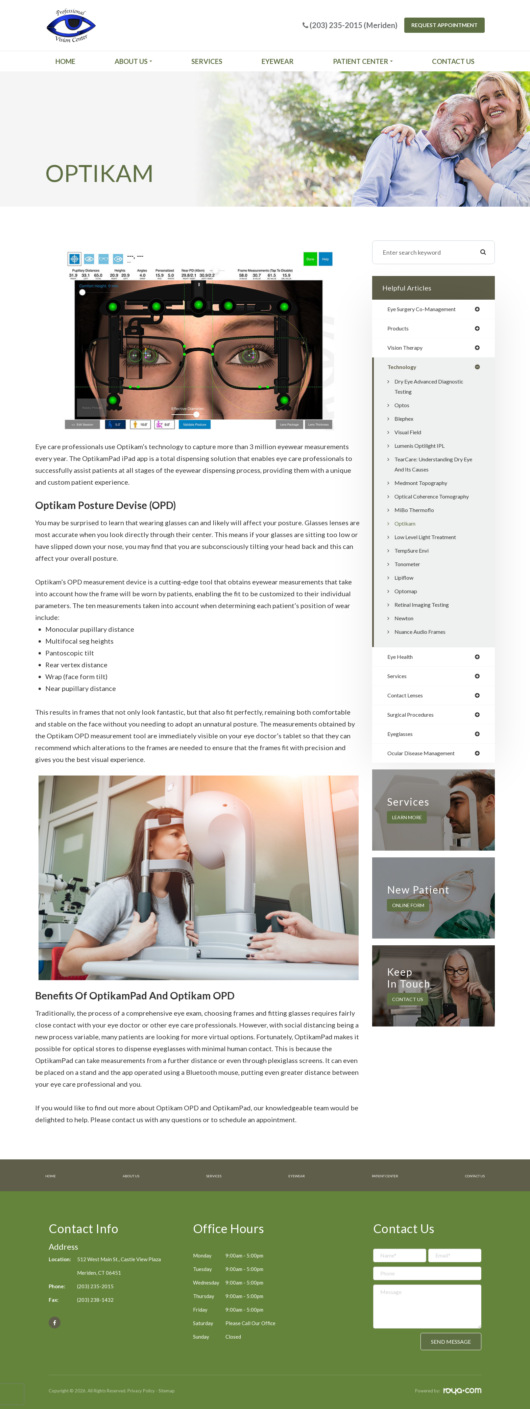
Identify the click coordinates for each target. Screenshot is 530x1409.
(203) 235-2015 (95, 1286)
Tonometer (409, 567)
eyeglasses (402, 740)
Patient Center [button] (363, 61)
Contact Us (453, 61)
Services (206, 61)
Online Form (408, 912)
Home (65, 61)
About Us (129, 1175)
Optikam (405, 526)
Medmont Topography (424, 485)
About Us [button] (133, 61)
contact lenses (408, 700)
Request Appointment (444, 25)
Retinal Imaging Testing (425, 607)
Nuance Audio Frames (423, 634)
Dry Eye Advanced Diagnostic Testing (433, 389)
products (399, 329)
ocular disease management (425, 760)
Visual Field (409, 435)
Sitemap (167, 1390)
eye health (402, 660)
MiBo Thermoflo (416, 512)
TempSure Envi (414, 553)
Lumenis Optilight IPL (423, 448)
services (398, 680)
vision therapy (407, 349)
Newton (405, 621)
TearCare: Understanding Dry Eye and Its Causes (433, 467)
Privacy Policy (141, 1390)
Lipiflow (405, 580)
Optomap (406, 594)
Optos (402, 408)
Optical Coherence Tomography (436, 499)
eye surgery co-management (426, 309)
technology (403, 369)
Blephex (405, 421)
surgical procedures (413, 720)
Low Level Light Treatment (430, 540)
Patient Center (376, 1175)
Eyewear (278, 61)
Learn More (407, 824)
